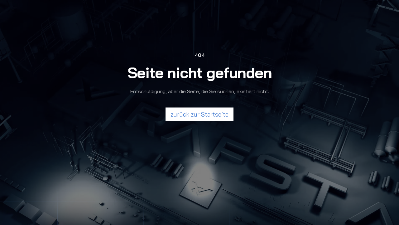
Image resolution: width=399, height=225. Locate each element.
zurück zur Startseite (199, 114)
